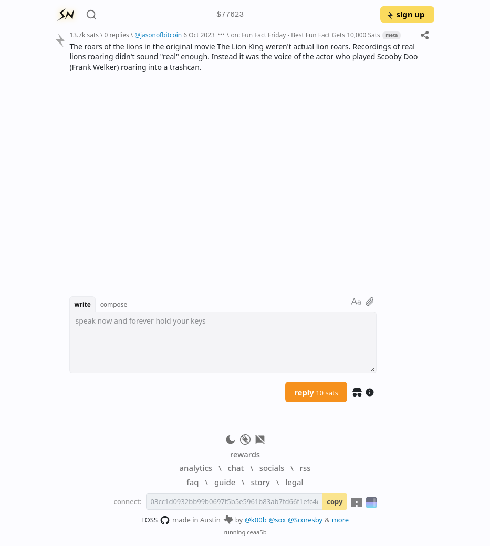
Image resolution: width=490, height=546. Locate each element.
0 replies (116, 34)
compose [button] (114, 304)
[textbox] (223, 342)
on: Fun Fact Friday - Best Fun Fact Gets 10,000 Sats (305, 34)
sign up (405, 14)
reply (316, 392)
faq (192, 482)
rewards (245, 454)
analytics (196, 468)
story (260, 482)
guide (224, 482)
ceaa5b (256, 532)
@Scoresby (305, 519)
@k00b (256, 519)
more (340, 519)
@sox (277, 519)
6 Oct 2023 (198, 34)
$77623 (230, 15)
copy (334, 501)
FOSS (155, 520)
